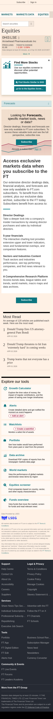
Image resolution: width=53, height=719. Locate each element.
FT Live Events (8, 669)
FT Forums (6, 674)
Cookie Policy (34, 579)
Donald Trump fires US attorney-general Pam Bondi (26, 331)
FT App (5, 643)
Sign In (33, 2)
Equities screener (20, 485)
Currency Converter (37, 658)
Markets (7, 14)
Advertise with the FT (37, 606)
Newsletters (33, 653)
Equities (43, 14)
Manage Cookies (35, 584)
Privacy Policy (34, 574)
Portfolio (14, 440)
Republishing (8, 621)
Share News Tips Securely (13, 606)
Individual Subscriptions (13, 611)
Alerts (13, 405)
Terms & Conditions (37, 569)
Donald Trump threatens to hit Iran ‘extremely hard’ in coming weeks (26, 346)
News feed (32, 648)
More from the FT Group (14, 687)
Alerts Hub (6, 658)
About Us (6, 579)
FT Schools (33, 621)
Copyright (32, 589)
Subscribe (21, 2)
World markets (18, 470)
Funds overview (19, 499)
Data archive (16, 455)
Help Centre (7, 569)
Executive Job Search (12, 626)
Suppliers (6, 594)
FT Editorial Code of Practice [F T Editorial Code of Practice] (37, 707)
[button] (3, 8)
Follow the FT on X (36, 611)
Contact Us (7, 574)
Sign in (37, 149)
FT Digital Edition (10, 648)
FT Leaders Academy (12, 679)
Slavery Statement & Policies (39, 594)
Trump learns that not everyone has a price (28, 361)
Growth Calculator (20, 388)
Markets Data (25, 14)
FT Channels (33, 616)
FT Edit (5, 653)
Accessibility (7, 584)
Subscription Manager (38, 643)
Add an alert (17, 416)
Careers (5, 589)
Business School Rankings (39, 637)
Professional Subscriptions (13, 616)
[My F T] (49, 8)
